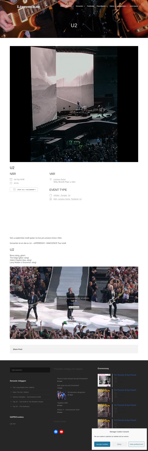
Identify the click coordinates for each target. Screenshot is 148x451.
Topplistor (122, 6)
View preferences (136, 444)
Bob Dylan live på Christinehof (68, 385)
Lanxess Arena (60, 179)
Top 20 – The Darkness (21, 406)
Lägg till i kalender (23, 189)
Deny (119, 444)
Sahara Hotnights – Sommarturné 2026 (27, 397)
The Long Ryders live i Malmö (23, 387)
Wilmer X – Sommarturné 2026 (68, 410)
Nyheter (69, 6)
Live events (134, 6)
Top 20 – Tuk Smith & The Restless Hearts (28, 402)
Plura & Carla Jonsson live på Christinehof (72, 379)
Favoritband (101, 6)
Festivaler (90, 6)
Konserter (79, 6)
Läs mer (13, 424)
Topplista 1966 (62, 403)
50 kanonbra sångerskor (76, 392)
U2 (69, 195)
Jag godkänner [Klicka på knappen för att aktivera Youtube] (74, 307)
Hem (62, 6)
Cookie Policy (74, 303)
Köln (55, 199)
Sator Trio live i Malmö (21, 392)
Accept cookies (102, 444)
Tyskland (74, 199)
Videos (111, 6)
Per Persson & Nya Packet (125, 375)
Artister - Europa (60, 195)
